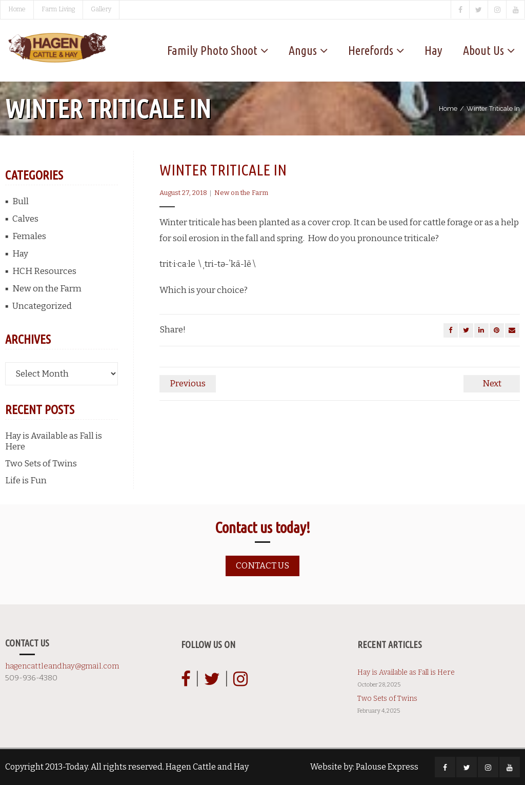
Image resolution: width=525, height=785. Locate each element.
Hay (20, 253)
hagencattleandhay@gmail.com (62, 666)
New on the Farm (241, 193)
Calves (25, 218)
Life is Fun (26, 480)
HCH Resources (44, 271)
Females (29, 236)
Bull (20, 201)
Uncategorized (42, 306)
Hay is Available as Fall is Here (53, 441)
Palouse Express (387, 767)
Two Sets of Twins (41, 463)
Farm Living (58, 9)
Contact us (262, 565)
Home (17, 9)
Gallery (101, 9)
